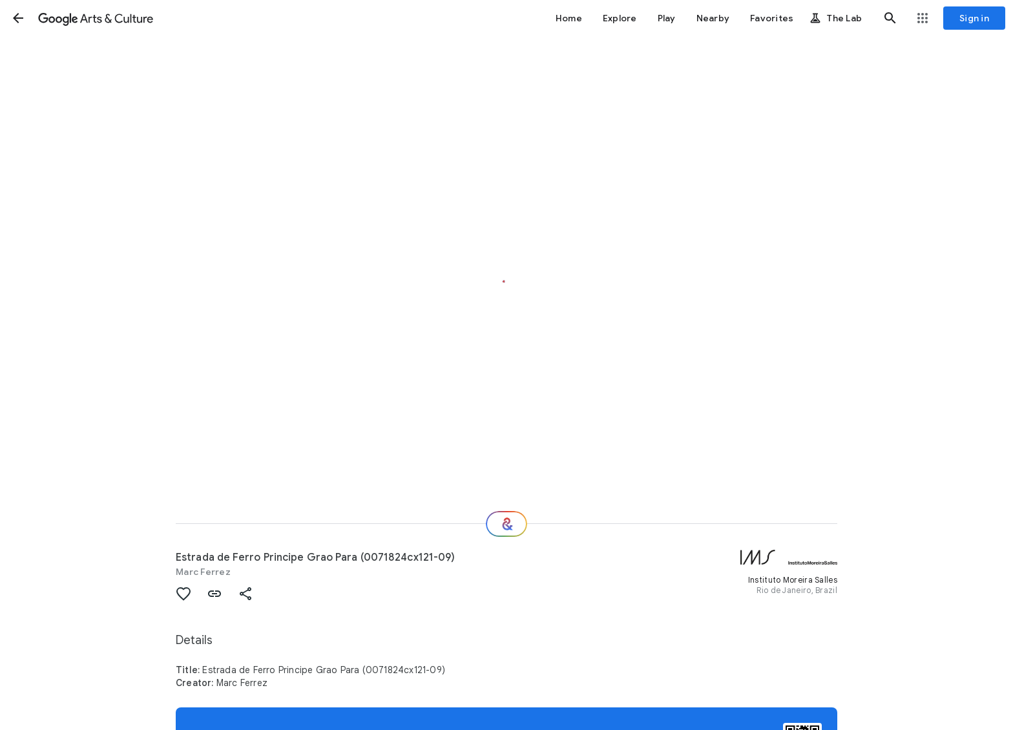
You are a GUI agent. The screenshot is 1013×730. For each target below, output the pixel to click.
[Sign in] (974, 18)
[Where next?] (506, 524)
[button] (18, 18)
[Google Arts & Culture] (95, 18)
